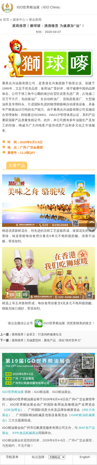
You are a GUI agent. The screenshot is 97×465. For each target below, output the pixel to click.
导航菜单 (12, 457)
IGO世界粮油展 (50, 323)
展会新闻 (35, 19)
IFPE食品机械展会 (25, 433)
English (85, 457)
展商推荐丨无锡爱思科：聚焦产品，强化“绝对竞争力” (46, 340)
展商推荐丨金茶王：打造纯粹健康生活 (37, 334)
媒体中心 (19, 19)
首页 (6, 19)
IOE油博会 (13, 409)
